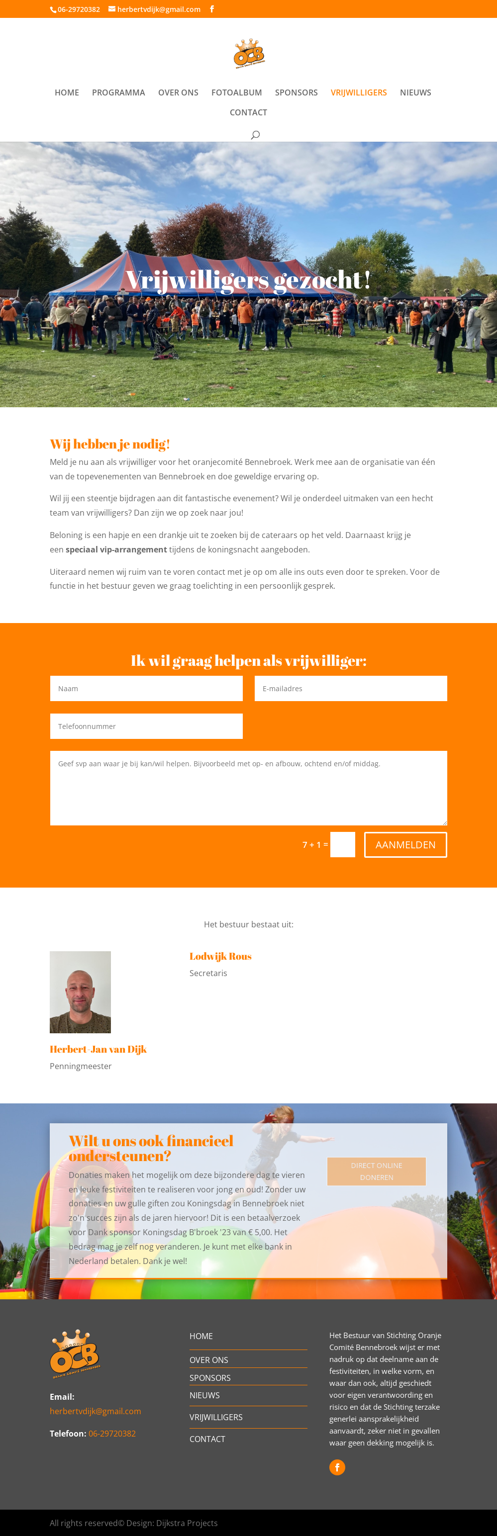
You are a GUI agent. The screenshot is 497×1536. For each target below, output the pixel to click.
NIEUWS (415, 93)
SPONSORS (296, 93)
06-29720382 (79, 9)
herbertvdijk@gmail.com (95, 1411)
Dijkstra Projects (187, 1523)
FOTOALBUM (236, 93)
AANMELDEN (406, 844)
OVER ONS (178, 93)
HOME (67, 93)
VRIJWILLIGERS (359, 93)
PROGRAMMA (118, 93)
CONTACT (248, 113)
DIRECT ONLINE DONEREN (376, 1171)
